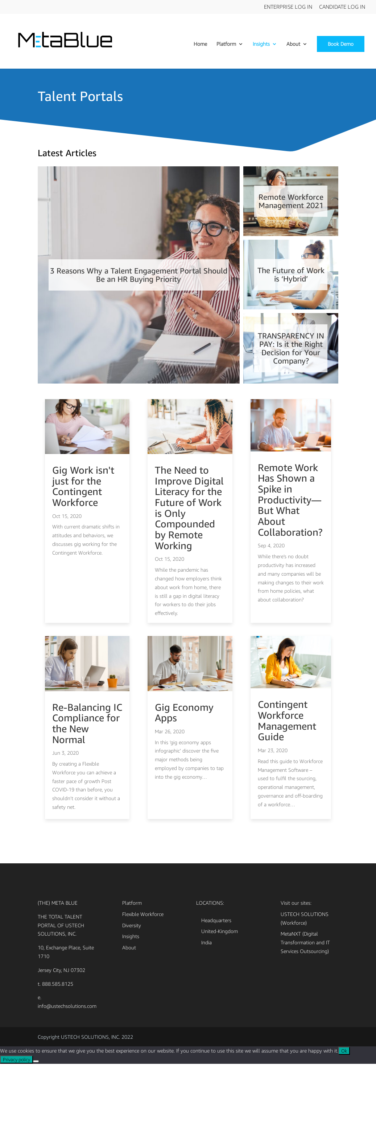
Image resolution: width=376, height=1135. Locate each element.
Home (200, 44)
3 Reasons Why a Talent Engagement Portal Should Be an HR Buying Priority (138, 292)
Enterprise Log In (288, 7)
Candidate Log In (342, 7)
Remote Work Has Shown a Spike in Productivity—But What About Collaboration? (290, 537)
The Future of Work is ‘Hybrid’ (291, 286)
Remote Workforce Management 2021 (291, 206)
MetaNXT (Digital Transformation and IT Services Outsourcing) (305, 1013)
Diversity (131, 996)
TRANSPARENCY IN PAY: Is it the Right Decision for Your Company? (291, 372)
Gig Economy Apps (184, 785)
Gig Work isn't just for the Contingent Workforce (83, 524)
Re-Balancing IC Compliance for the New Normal (87, 796)
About (293, 44)
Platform (226, 44)
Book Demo (341, 44)
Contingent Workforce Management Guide (287, 792)
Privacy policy (16, 1131)
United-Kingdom (219, 1002)
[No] (36, 1132)
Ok (344, 1122)
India (206, 1013)
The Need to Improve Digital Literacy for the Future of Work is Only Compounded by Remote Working (189, 545)
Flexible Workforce (143, 985)
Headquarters (216, 991)
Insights (261, 44)
